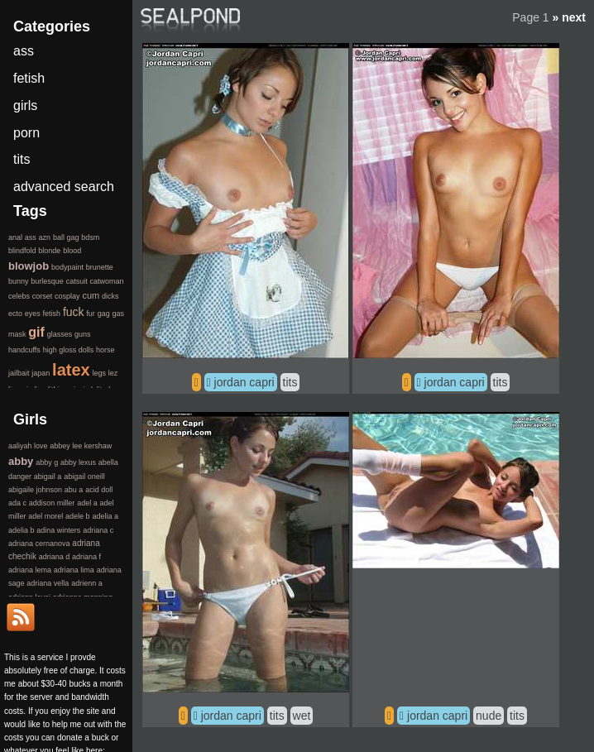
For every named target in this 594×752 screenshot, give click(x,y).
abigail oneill (84, 476)
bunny (18, 281)
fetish (29, 78)
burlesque (47, 281)
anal (15, 237)
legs (99, 373)
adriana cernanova (39, 543)
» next (569, 17)
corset (42, 296)
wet (302, 715)
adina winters (58, 530)
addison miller (52, 503)
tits (290, 382)
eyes (33, 313)
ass (23, 51)
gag (104, 313)
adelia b (21, 530)
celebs (19, 296)
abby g (47, 462)
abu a (74, 490)
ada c (17, 503)
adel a (87, 503)
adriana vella (47, 583)
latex (71, 370)
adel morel (45, 516)
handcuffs (24, 350)
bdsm (90, 237)
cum (90, 295)
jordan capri (244, 382)
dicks (110, 296)
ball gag (66, 237)
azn (45, 237)
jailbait (19, 373)
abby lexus (78, 462)
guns (82, 334)
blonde (49, 251)
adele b (77, 516)
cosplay (67, 296)
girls (25, 105)
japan (40, 373)
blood (72, 251)
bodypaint (67, 267)
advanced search (63, 187)
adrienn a (87, 583)
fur (90, 313)
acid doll (99, 490)
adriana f (86, 557)
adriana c (98, 530)
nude (488, 715)
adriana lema (29, 570)
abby (20, 461)
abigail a (48, 476)
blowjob (28, 266)
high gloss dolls (68, 350)
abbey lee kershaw (81, 446)
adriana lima (74, 570)
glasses (60, 334)
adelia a (105, 516)
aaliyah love (28, 446)
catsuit (77, 281)
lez (113, 373)
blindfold (22, 251)
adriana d (54, 557)
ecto (15, 313)
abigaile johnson (35, 490)
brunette (99, 267)
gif (36, 332)
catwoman (106, 281)
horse (105, 350)
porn (26, 133)
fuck (73, 312)
